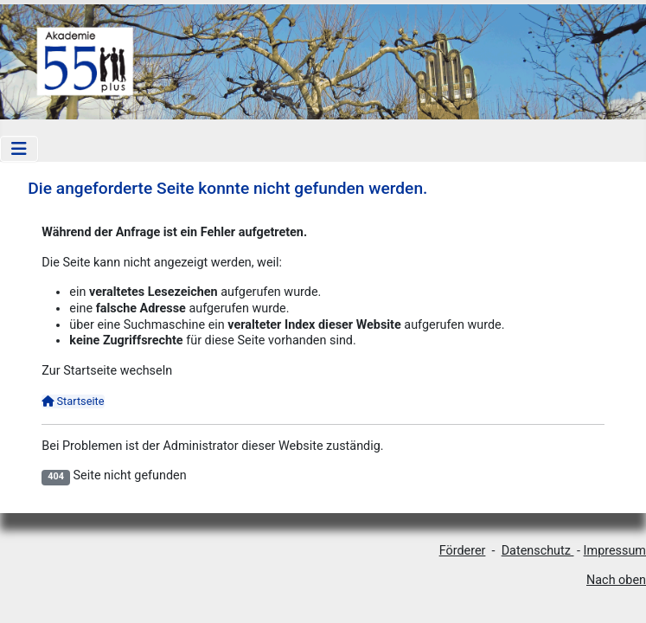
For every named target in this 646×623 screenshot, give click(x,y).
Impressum (615, 550)
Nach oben (616, 580)
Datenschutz (538, 550)
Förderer (462, 550)
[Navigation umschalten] (19, 149)
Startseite (73, 401)
